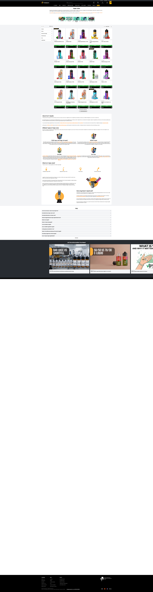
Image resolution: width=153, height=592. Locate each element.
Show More (76, 237)
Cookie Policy (62, 580)
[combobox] (75, 2)
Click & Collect (44, 584)
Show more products (84, 111)
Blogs (94, 2)
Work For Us (43, 586)
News (51, 580)
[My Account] (107, 2)
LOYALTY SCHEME (52, 584)
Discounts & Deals (53, 586)
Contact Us (110, 0)
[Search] (67, 2)
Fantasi (61, 122)
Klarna (51, 579)
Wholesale (105, 0)
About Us (101, 0)
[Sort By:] (108, 26)
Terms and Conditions (63, 583)
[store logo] (45, 3)
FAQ (50, 583)
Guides (98, 2)
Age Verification (62, 584)
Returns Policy (62, 579)
